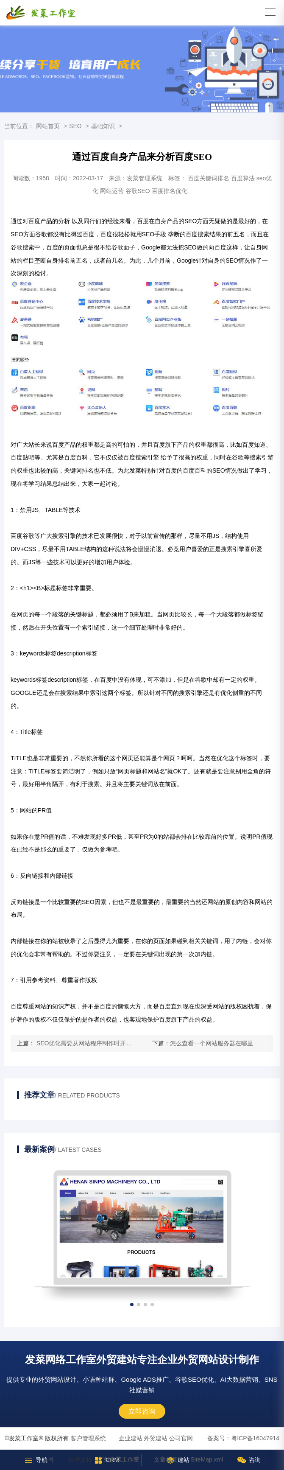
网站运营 (112, 191)
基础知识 (103, 126)
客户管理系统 (88, 1438)
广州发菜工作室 (118, 1459)
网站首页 (48, 126)
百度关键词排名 (208, 178)
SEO (75, 126)
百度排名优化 (169, 191)
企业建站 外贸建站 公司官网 (156, 1438)
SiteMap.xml (206, 1459)
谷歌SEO (137, 191)
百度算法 (243, 178)
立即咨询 (142, 1411)
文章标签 (166, 1459)
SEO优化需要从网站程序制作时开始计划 (89, 1043)
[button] (132, 1304)
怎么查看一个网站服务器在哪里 (211, 1043)
